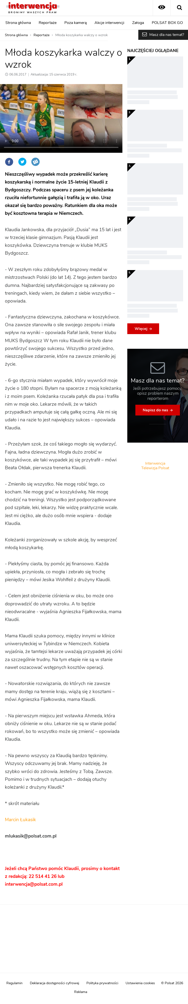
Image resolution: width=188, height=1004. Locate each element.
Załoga (138, 23)
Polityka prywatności (102, 983)
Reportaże (48, 23)
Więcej (141, 329)
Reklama (80, 992)
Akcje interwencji (109, 23)
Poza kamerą (75, 23)
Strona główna (18, 23)
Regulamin (14, 983)
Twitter (22, 162)
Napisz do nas (155, 410)
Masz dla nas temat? (166, 35)
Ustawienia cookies (140, 983)
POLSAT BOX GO (167, 23)
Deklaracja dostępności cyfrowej (54, 983)
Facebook (9, 162)
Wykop (35, 162)
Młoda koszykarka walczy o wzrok (81, 35)
